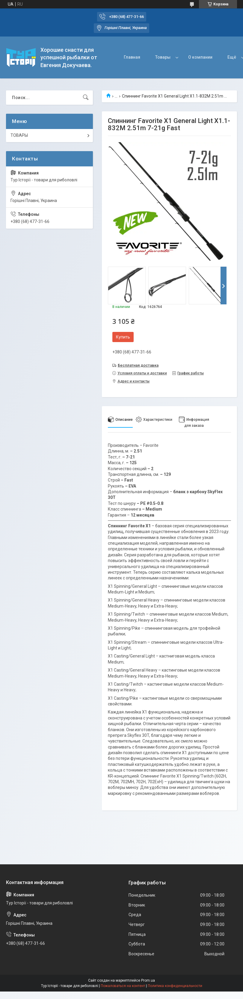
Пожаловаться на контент (123, 986)
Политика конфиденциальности (175, 986)
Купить (123, 337)
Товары (162, 57)
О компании (200, 57)
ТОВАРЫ (19, 135)
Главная (132, 57)
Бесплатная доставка (138, 365)
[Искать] (86, 97)
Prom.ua (148, 980)
